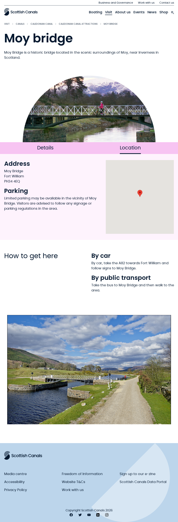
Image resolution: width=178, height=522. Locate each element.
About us (123, 12)
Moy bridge (111, 23)
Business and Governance (116, 3)
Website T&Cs (73, 482)
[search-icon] (172, 11)
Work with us (146, 3)
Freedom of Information (82, 474)
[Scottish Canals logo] (21, 11)
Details (45, 147)
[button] (139, 193)
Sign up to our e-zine (137, 474)
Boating (95, 12)
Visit (108, 12)
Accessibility (14, 482)
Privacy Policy (15, 490)
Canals (20, 23)
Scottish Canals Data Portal (143, 482)
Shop (163, 12)
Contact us (166, 3)
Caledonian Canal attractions (78, 23)
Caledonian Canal (42, 23)
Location (130, 149)
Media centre (15, 474)
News (152, 12)
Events (139, 12)
